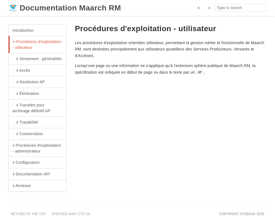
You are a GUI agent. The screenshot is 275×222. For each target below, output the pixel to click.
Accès (21, 70)
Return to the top (28, 214)
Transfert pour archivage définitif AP (31, 108)
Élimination (26, 94)
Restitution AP (29, 82)
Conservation (28, 134)
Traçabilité (25, 122)
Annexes (22, 186)
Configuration (26, 162)
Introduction (23, 30)
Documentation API (31, 174)
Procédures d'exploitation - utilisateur (37, 44)
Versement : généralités (37, 59)
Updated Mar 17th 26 (70, 214)
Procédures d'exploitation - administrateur (37, 148)
